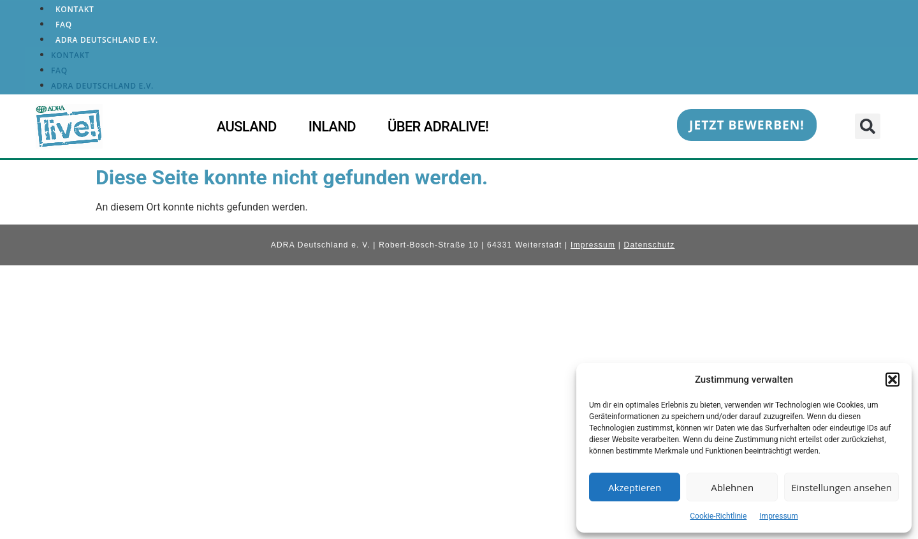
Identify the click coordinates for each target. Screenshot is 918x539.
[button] (892, 379)
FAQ (63, 24)
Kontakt (74, 9)
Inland (332, 127)
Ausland (247, 127)
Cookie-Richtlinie (718, 516)
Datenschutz (649, 244)
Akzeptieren (634, 487)
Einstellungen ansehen (841, 487)
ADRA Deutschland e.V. (106, 39)
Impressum (778, 516)
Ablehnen (732, 487)
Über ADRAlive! (438, 127)
